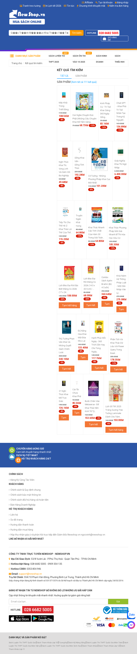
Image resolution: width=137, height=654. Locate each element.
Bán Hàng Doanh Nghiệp (23, 504)
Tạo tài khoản (104, 2)
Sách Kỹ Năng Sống (77, 643)
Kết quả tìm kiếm (33, 63)
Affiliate (87, 2)
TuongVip (63, 643)
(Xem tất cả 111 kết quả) (84, 82)
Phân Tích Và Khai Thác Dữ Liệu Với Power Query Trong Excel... (117, 346)
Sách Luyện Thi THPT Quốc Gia (22, 643)
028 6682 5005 (108, 33)
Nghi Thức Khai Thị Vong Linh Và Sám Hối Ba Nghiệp (64, 169)
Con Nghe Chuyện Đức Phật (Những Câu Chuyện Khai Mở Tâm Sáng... (84, 118)
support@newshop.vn (30, 573)
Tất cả (64, 76)
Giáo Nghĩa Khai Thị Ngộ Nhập (120, 164)
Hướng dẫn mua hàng (21, 529)
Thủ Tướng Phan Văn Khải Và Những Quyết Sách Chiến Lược (66, 345)
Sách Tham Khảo (90, 646)
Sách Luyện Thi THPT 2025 (57, 57)
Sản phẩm (81, 76)
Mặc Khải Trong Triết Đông (64, 106)
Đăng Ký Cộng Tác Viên (22, 480)
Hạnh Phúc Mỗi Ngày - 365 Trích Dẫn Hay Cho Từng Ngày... (98, 345)
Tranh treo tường (32, 5)
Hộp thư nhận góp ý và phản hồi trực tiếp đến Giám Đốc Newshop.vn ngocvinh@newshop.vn (57, 534)
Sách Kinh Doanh (101, 57)
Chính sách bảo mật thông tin (25, 494)
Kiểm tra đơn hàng (118, 5)
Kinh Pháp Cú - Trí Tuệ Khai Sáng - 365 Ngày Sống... (105, 110)
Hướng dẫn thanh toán (22, 524)
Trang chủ (16, 63)
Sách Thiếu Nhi (119, 57)
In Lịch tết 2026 (53, 5)
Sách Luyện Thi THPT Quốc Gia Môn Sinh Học (61, 646)
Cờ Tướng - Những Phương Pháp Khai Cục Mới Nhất (99, 179)
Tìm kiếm (77, 33)
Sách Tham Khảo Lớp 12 (109, 646)
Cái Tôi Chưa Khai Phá (76, 393)
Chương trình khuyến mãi (92, 5)
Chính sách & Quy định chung (25, 490)
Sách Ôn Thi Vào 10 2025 (79, 57)
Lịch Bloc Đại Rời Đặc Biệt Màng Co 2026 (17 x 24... (68, 288)
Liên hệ (14, 514)
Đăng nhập (121, 2)
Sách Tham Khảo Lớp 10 (47, 643)
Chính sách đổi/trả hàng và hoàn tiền (29, 499)
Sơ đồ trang (16, 519)
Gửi (118, 601)
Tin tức (70, 5)
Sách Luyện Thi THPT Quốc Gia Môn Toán (105, 643)
